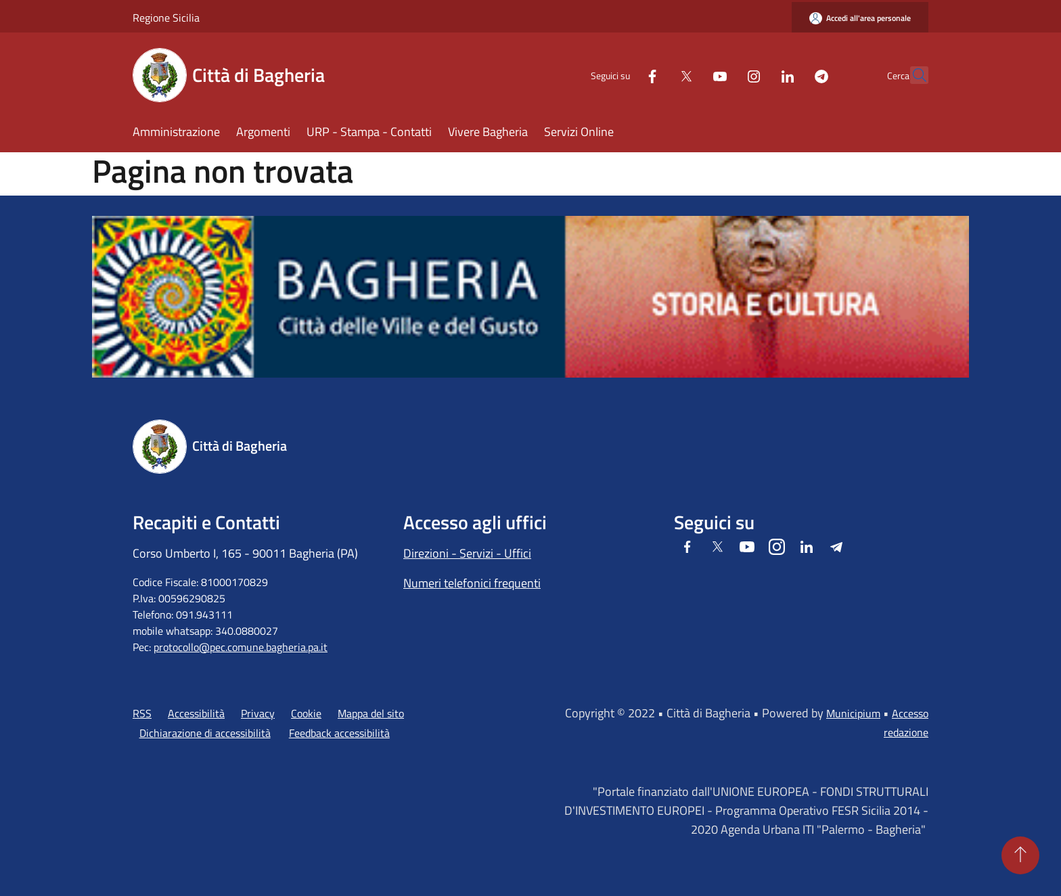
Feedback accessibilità (339, 733)
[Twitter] (656, 75)
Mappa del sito (371, 713)
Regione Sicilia (166, 17)
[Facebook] (622, 75)
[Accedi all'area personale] (860, 18)
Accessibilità (196, 713)
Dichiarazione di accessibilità (205, 733)
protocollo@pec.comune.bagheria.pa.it (241, 647)
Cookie (306, 713)
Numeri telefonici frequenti (472, 583)
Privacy (258, 713)
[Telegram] (791, 75)
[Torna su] (1020, 855)
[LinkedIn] (757, 75)
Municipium (853, 713)
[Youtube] (690, 75)
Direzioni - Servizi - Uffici (467, 553)
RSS (142, 713)
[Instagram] (724, 75)
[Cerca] (912, 75)
